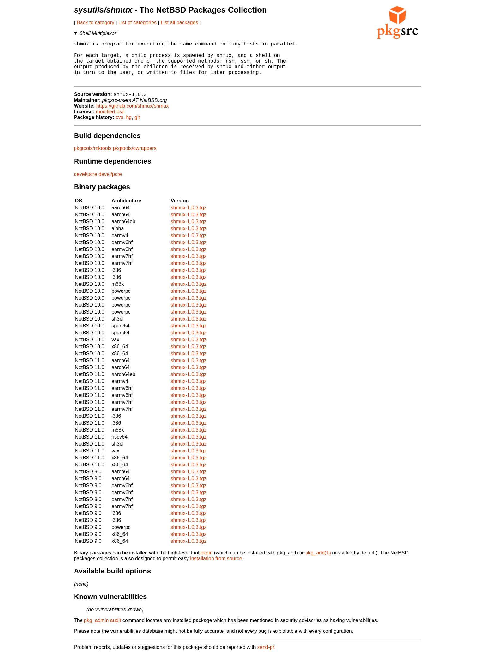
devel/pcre (85, 184)
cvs (119, 127)
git (137, 127)
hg (129, 127)
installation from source (216, 568)
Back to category (95, 22)
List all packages (179, 22)
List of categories (137, 22)
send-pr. (266, 657)
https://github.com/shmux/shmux (132, 115)
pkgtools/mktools (92, 158)
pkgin (206, 562)
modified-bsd (110, 121)
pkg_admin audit (102, 630)
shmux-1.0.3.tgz (188, 217)
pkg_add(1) (318, 562)
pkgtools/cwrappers (135, 158)
